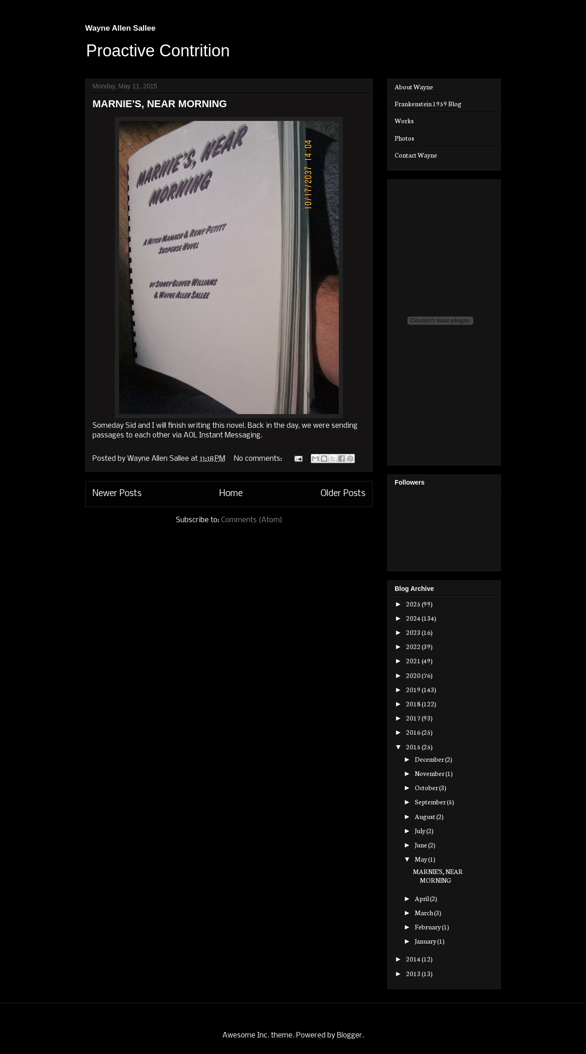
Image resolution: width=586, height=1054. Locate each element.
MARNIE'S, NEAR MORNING (159, 103)
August (425, 816)
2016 (414, 732)
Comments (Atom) (251, 520)
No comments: (259, 459)
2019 (414, 689)
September (431, 801)
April (422, 898)
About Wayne (414, 86)
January (426, 940)
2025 (414, 603)
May (421, 858)
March (424, 912)
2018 (414, 703)
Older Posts (342, 493)
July (420, 830)
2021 (414, 660)
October (427, 787)
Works (404, 120)
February (428, 926)
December (430, 759)
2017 (414, 717)
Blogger (349, 1035)
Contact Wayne (416, 154)
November (430, 773)
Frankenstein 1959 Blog (428, 103)
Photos (404, 137)
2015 (414, 746)
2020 (414, 675)
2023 (414, 632)
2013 (414, 973)
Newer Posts (116, 493)
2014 (414, 958)
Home (231, 493)
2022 (414, 646)
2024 (414, 618)
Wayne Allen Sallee (120, 28)
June (421, 844)
